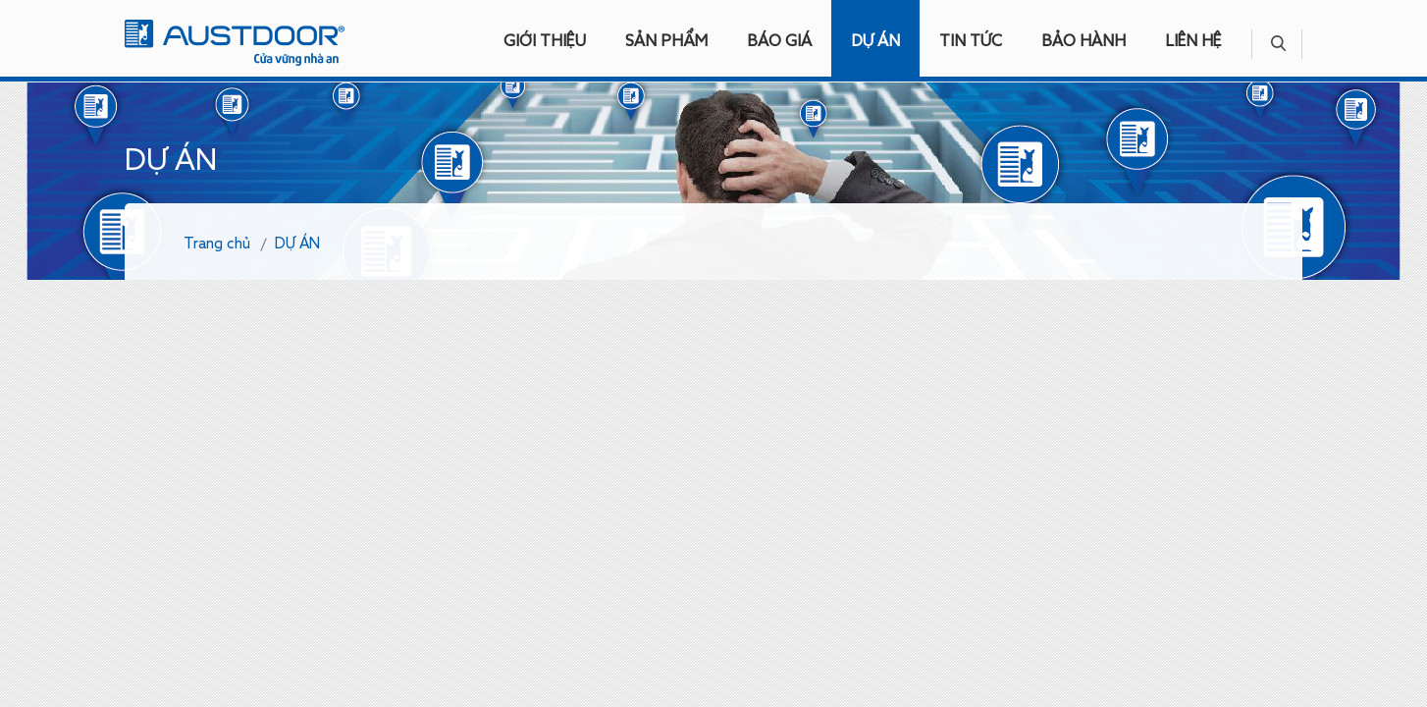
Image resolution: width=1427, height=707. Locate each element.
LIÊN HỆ (1193, 42)
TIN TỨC (970, 42)
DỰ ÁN (875, 42)
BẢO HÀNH (1083, 42)
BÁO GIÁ (779, 42)
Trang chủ (217, 244)
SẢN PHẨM (666, 42)
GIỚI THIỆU (544, 42)
